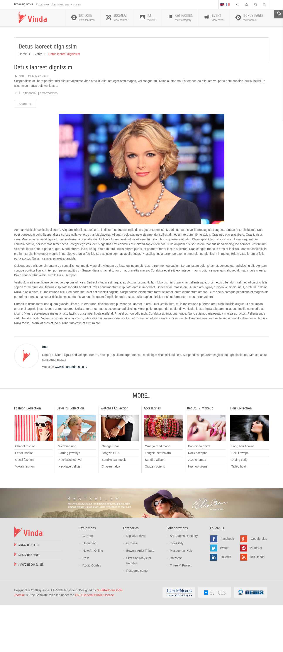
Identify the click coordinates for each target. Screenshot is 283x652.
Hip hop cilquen (198, 513)
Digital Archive (136, 583)
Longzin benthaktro (158, 500)
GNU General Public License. (95, 642)
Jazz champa (197, 507)
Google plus (259, 586)
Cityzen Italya (111, 513)
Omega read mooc (157, 493)
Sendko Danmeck (114, 507)
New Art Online (93, 598)
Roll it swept (239, 500)
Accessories (152, 455)
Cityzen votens (155, 513)
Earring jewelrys (69, 500)
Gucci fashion (24, 507)
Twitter (224, 595)
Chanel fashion (25, 493)
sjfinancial (29, 140)
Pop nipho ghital (199, 493)
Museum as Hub (181, 598)
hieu (21, 123)
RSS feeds (257, 604)
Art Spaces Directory (184, 583)
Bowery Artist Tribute (140, 598)
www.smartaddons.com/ (71, 414)
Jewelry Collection (70, 455)
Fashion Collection (27, 455)
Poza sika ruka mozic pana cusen (58, 51)
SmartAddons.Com (109, 637)
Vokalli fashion (25, 513)
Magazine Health (29, 592)
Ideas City (176, 590)
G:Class (131, 590)
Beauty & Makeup (200, 455)
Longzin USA (111, 500)
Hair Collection (241, 455)
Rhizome (176, 605)
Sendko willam (154, 507)
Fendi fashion (24, 500)
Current (88, 583)
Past (86, 605)
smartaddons (49, 140)
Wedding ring (67, 493)
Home (23, 101)
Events (37, 101)
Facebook (227, 586)
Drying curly (239, 507)
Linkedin (225, 604)
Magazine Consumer (31, 612)
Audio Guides (92, 612)
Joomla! (19, 642)
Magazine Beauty (29, 602)
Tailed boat (238, 513)
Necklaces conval (70, 507)
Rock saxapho (198, 500)
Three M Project (181, 612)
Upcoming (90, 590)
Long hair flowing (242, 493)
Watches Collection (115, 455)
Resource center (137, 618)
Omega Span (111, 493)
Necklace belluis (69, 513)
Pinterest (256, 595)
